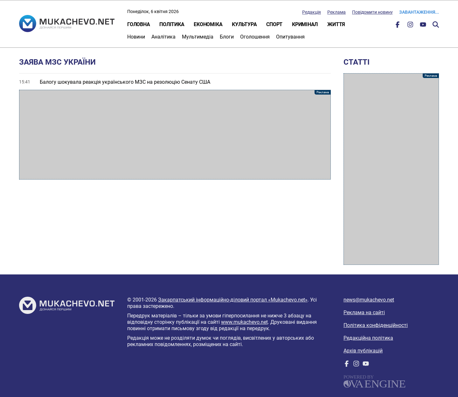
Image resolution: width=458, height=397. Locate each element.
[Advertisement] (174, 134)
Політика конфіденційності (376, 325)
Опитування (290, 37)
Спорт (274, 24)
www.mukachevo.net (244, 322)
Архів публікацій (363, 351)
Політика (171, 24)
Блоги (227, 37)
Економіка (208, 24)
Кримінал (305, 24)
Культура (244, 24)
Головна (138, 24)
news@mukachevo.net (369, 300)
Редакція (311, 12)
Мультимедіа (197, 37)
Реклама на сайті (364, 312)
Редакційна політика (368, 338)
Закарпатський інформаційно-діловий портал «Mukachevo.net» (233, 300)
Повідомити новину (372, 12)
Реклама (336, 12)
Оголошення (255, 37)
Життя (336, 24)
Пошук (436, 24)
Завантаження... (419, 12)
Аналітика (163, 37)
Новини (136, 37)
